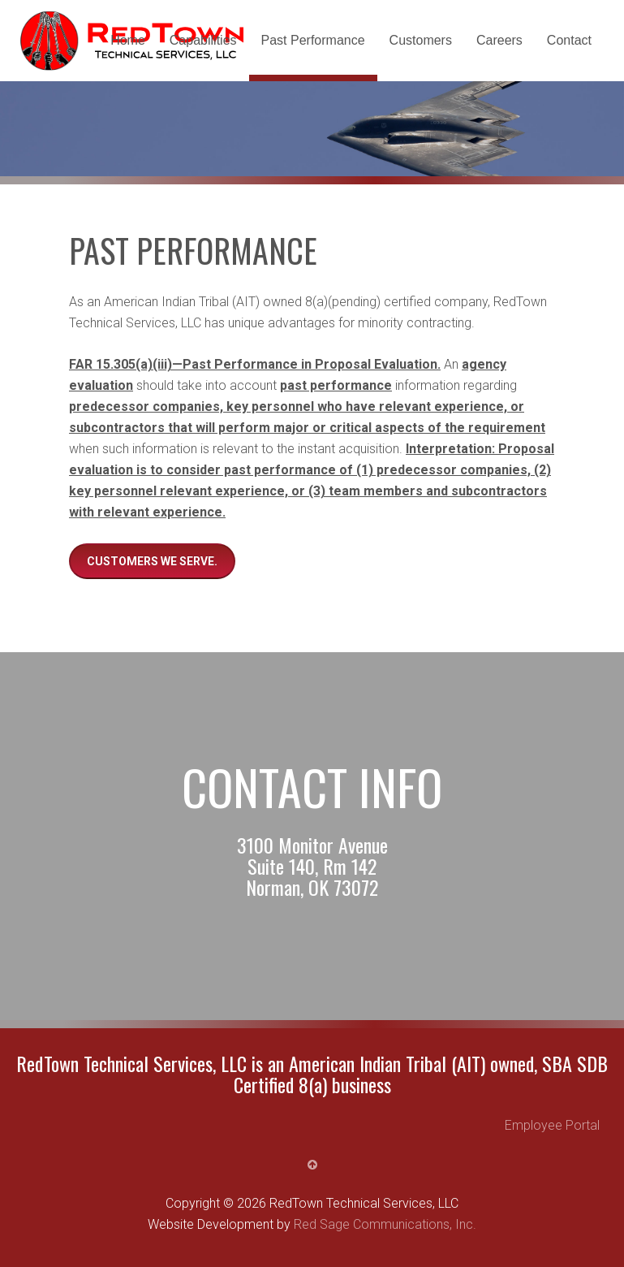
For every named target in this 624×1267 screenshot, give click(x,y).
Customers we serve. (152, 561)
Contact (569, 40)
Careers (499, 40)
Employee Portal (552, 1125)
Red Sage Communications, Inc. (385, 1224)
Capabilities (203, 40)
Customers (420, 40)
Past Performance (313, 40)
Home (127, 40)
